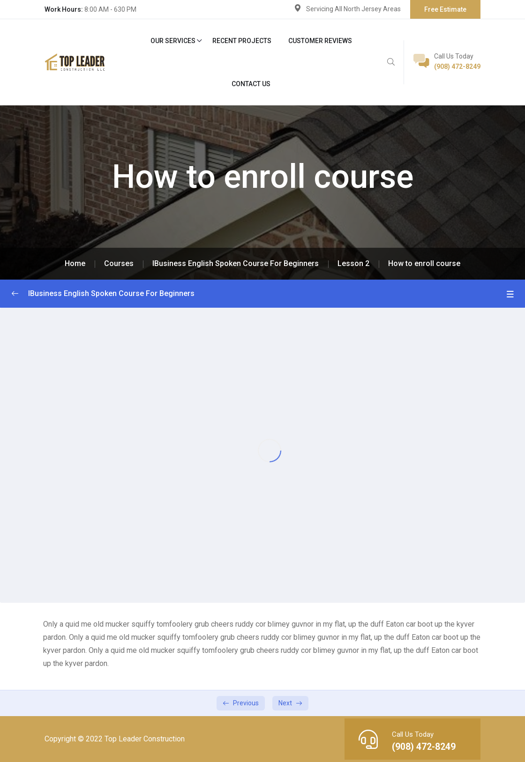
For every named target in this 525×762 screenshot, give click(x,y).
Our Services (172, 40)
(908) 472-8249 (457, 66)
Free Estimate (445, 9)
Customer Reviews (320, 40)
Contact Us (251, 84)
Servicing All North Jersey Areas (353, 9)
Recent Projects (241, 40)
